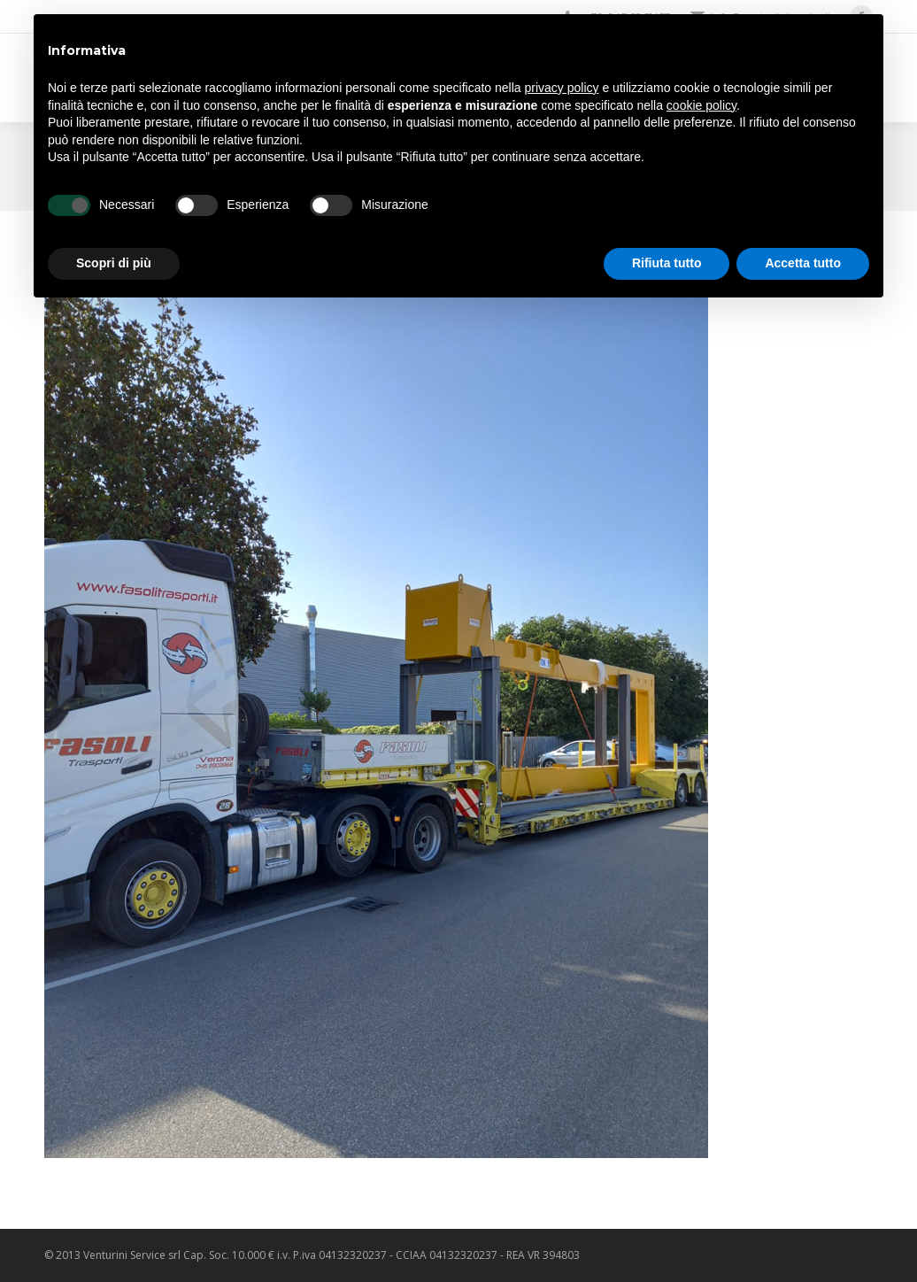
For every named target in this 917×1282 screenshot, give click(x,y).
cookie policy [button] (701, 105)
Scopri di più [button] (113, 263)
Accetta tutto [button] (803, 263)
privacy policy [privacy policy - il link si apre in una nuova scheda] (562, 88)
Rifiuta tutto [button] (667, 263)
